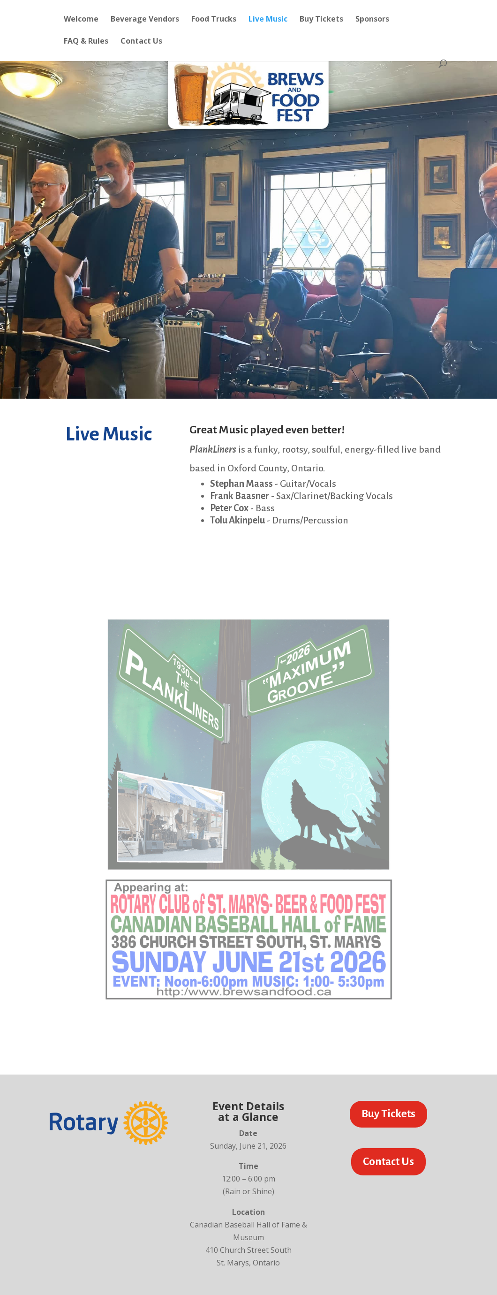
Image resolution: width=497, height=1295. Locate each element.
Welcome (81, 19)
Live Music (267, 19)
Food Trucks (213, 19)
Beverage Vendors (145, 19)
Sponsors (372, 19)
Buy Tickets (321, 19)
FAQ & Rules (86, 42)
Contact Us (141, 42)
